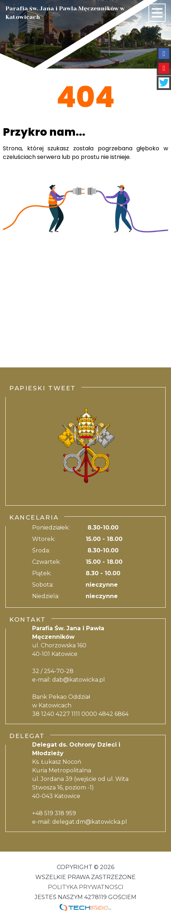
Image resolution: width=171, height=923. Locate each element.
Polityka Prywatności (86, 887)
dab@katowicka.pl (78, 679)
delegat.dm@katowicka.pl (89, 821)
